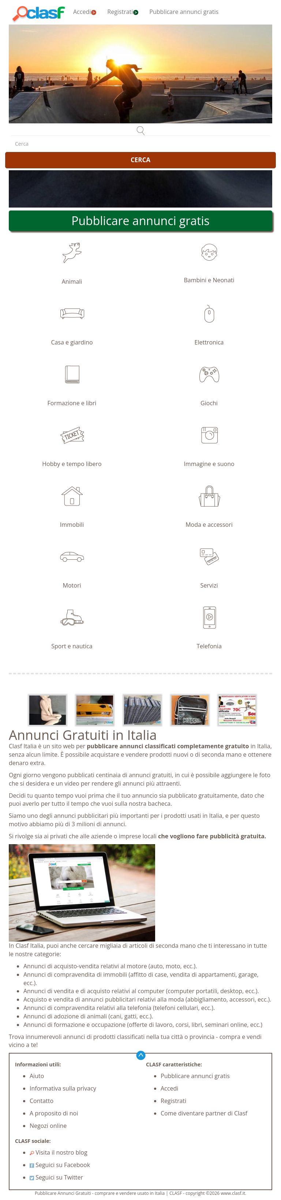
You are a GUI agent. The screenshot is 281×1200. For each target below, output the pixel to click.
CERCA (140, 160)
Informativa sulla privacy (63, 1088)
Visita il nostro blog (58, 1152)
